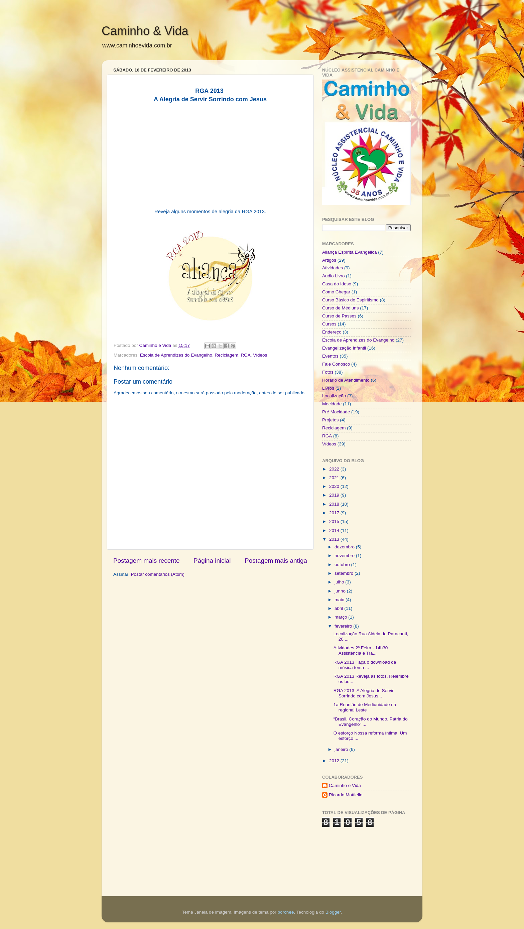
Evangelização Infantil (344, 348)
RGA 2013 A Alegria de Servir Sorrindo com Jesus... (364, 693)
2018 (335, 504)
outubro (343, 564)
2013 (335, 539)
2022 (335, 469)
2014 (335, 530)
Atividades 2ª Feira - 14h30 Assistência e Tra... (361, 650)
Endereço (332, 332)
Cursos (329, 323)
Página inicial (212, 560)
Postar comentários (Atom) (158, 574)
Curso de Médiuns (340, 307)
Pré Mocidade (336, 411)
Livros (328, 388)
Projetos (330, 419)
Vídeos (260, 355)
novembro (345, 555)
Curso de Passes (339, 315)
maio (340, 599)
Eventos (330, 356)
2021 (335, 477)
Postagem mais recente (146, 560)
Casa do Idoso (336, 283)
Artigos (329, 260)
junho (341, 590)
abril (339, 608)
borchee (286, 912)
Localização (334, 395)
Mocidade (332, 403)
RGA (246, 355)
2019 (335, 495)
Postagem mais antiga (276, 560)
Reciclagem (226, 355)
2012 (335, 760)
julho (340, 581)
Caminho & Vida (145, 31)
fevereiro (344, 626)
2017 (335, 512)
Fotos (328, 372)
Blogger (333, 912)
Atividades (332, 267)
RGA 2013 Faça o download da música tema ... (365, 665)
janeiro (342, 749)
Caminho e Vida (345, 785)
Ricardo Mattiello (346, 794)
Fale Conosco (336, 364)
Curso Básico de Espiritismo (350, 299)
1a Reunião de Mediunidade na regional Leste (365, 707)
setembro (345, 573)
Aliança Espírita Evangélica (349, 252)
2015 (335, 521)
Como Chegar (336, 291)
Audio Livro (333, 275)
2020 (335, 486)
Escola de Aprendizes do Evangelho (176, 355)
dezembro (345, 546)
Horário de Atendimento (346, 380)
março (341, 617)
